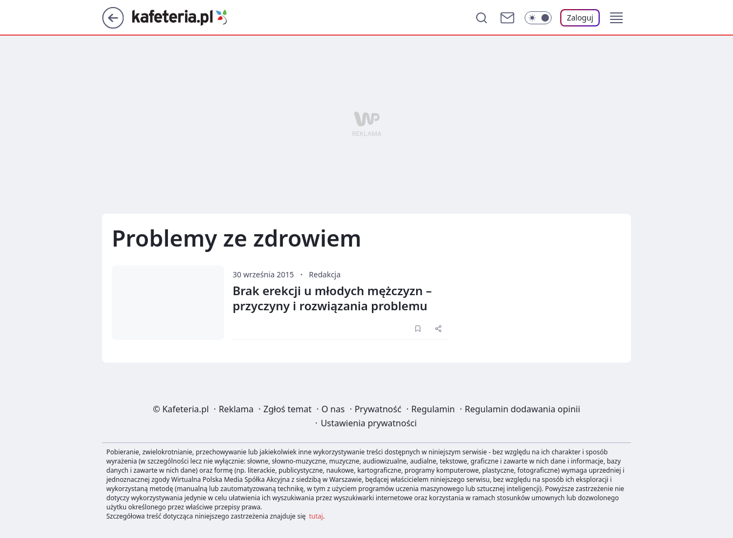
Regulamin (433, 409)
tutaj (316, 516)
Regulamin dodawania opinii (522, 409)
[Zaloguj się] (580, 17)
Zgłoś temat (287, 409)
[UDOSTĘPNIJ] (438, 328)
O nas (332, 409)
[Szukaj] (481, 17)
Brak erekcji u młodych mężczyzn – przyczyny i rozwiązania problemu (332, 298)
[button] (616, 17)
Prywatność (378, 409)
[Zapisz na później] (418, 328)
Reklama (236, 409)
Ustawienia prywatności (369, 423)
